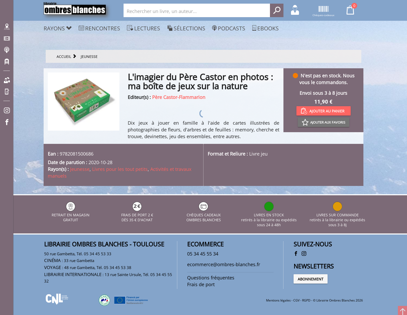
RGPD (306, 300)
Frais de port (201, 284)
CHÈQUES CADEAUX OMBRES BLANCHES (203, 214)
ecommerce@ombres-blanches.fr (223, 264)
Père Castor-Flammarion (178, 97)
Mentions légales (278, 300)
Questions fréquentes (210, 277)
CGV (296, 300)
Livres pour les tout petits (120, 169)
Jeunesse (80, 169)
